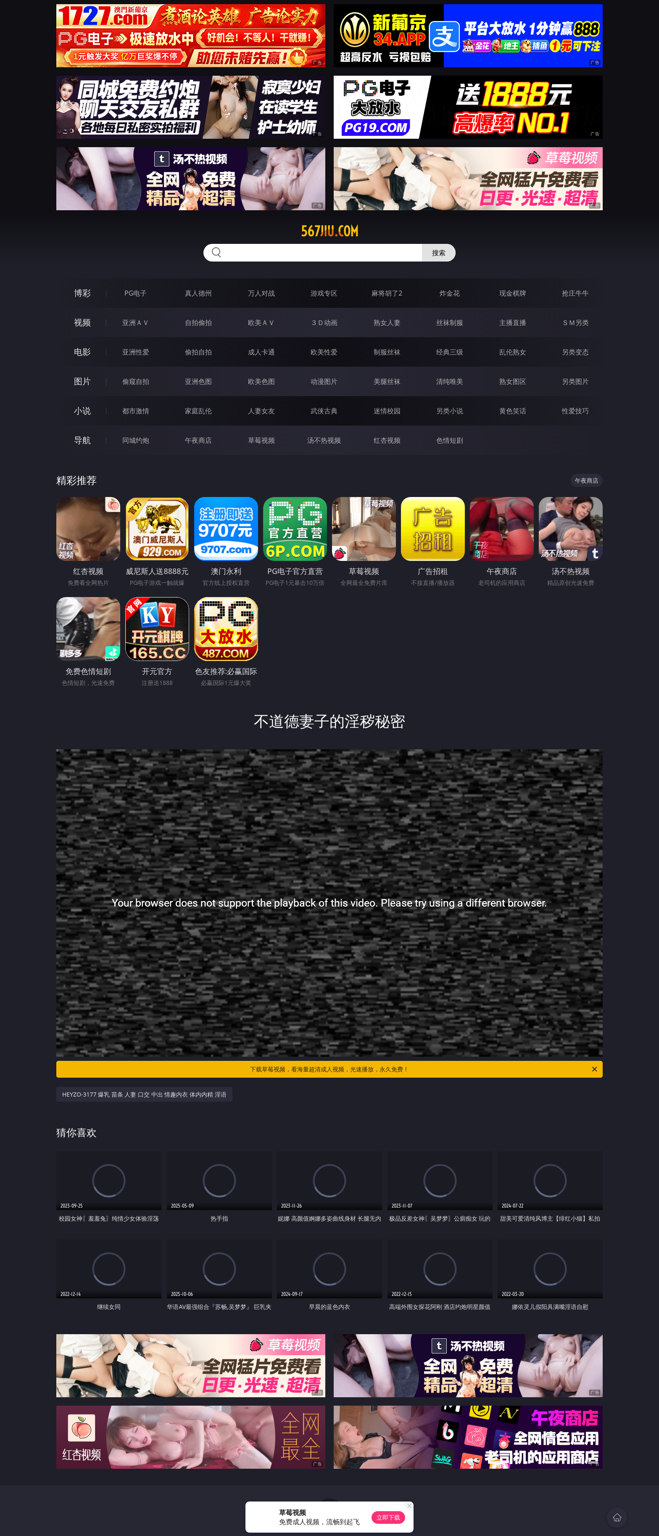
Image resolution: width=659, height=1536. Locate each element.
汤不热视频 (324, 440)
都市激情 (135, 410)
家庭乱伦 (198, 410)
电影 (82, 351)
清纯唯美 (449, 381)
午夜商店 (198, 440)
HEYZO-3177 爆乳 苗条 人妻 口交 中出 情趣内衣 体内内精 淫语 (144, 1094)
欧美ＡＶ (261, 322)
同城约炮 (135, 440)
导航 (82, 440)
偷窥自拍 (135, 381)
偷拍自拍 (198, 352)
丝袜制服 (449, 322)
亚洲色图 (198, 381)
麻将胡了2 (387, 293)
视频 (82, 322)
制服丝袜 (387, 352)
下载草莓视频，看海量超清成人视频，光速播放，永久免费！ (424, 1069)
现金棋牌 (512, 293)
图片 (82, 381)
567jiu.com (329, 231)
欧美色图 (261, 381)
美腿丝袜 (387, 381)
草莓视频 (261, 440)
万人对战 (261, 293)
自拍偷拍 (198, 322)
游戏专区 (324, 293)
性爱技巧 (575, 410)
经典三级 (449, 352)
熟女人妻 (387, 322)
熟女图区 (512, 381)
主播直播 (512, 322)
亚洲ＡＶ (135, 322)
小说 (82, 410)
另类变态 (575, 352)
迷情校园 (387, 410)
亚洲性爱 (135, 352)
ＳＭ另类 (575, 322)
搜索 (438, 252)
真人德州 (198, 293)
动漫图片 (324, 381)
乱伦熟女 (512, 352)
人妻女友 (261, 410)
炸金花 (450, 293)
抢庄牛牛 (575, 293)
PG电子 (135, 293)
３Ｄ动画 (324, 322)
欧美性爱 (324, 352)
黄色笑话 (512, 410)
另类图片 (575, 381)
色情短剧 (449, 440)
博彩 (82, 293)
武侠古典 (324, 410)
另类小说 (449, 410)
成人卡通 (261, 352)
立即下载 (388, 1517)
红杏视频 (387, 440)
